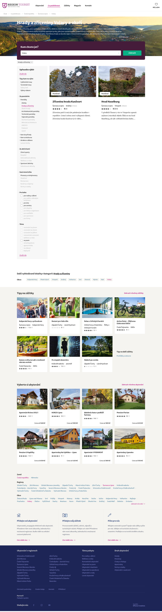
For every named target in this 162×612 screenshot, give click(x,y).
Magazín (77, 6)
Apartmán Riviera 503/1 (28, 413)
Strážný (63, 279)
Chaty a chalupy (120, 563)
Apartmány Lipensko (125, 453)
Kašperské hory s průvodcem (30, 322)
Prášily (52, 499)
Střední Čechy (22, 486)
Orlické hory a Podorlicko (78, 492)
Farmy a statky (120, 568)
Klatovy (69, 499)
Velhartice (72, 279)
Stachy (54, 502)
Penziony (118, 560)
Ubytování (39, 6)
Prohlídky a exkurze (124, 356)
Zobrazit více (123, 37)
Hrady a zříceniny (62, 273)
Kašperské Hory (32, 279)
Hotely (117, 557)
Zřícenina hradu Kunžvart (67, 101)
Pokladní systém (23, 599)
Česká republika (29, 14)
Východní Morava (60, 492)
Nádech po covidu (91, 360)
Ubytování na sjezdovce (90, 571)
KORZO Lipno (57, 413)
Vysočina (42, 489)
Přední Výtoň (44, 279)
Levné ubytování (88, 576)
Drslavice (129, 502)
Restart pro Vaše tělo (60, 322)
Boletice (120, 502)
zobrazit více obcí (137, 505)
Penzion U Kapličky (26, 453)
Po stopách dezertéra (60, 360)
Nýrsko (95, 279)
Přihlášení (61, 590)
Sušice (101, 499)
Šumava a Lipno (43, 14)
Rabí (102, 279)
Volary (54, 14)
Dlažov (37, 502)
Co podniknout (54, 6)
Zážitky (67, 6)
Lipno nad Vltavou (35, 499)
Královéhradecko (123, 486)
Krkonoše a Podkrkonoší (102, 489)
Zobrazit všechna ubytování (132, 385)
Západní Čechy (67, 486)
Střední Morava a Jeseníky (50, 486)
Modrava (63, 502)
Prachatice (21, 502)
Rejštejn (133, 499)
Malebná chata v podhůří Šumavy (94, 414)
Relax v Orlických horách (94, 322)
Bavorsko (52, 582)
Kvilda (77, 499)
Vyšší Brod (46, 502)
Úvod (5, 14)
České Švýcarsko (84, 489)
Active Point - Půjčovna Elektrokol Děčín (126, 323)
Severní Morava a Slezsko (58, 489)
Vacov (71, 502)
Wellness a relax (87, 560)
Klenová (87, 279)
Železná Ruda (22, 499)
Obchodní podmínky (24, 590)
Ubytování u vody (88, 574)
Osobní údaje (40, 590)
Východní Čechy (23, 492)
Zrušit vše (23, 74)
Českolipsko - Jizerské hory (27, 489)
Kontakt (88, 6)
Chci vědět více (22, 541)
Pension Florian (123, 413)
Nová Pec (85, 499)
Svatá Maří (111, 502)
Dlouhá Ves (92, 502)
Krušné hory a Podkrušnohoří (123, 489)
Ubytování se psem (89, 565)
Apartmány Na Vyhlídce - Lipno (64, 453)
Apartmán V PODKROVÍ (93, 453)
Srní (80, 279)
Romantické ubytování (90, 563)
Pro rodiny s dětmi (88, 557)
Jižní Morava (34, 486)
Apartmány (119, 565)
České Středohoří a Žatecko (41, 492)
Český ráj (72, 489)
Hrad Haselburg (110, 101)
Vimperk (55, 279)
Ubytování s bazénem (90, 568)
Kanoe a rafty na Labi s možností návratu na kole (32, 361)
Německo (34, 479)
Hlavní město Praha (83, 486)
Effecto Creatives (139, 606)
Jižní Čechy (96, 486)
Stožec (93, 499)
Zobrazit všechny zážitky (133, 293)
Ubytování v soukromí (122, 571)
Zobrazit (132, 53)
